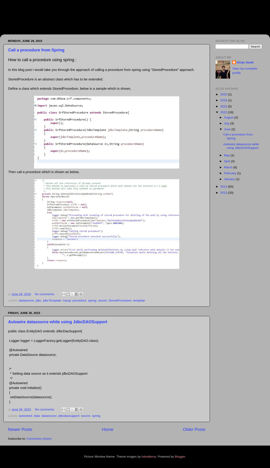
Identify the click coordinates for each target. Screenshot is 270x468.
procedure (79, 300)
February (230, 173)
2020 (224, 94)
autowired (25, 415)
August (229, 117)
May (227, 155)
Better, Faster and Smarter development (90, 21)
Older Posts (194, 429)
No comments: (45, 294)
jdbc (39, 300)
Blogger (180, 456)
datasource (26, 300)
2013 (224, 192)
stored (102, 300)
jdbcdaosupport (68, 415)
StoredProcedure (119, 300)
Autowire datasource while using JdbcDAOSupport (57, 322)
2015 (224, 112)
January (230, 179)
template (139, 300)
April (227, 161)
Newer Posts (20, 429)
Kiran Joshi (245, 62)
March (228, 167)
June (227, 129)
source (85, 415)
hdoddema (149, 456)
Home (107, 429)
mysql (67, 300)
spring (92, 300)
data (37, 415)
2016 (224, 106)
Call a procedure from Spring (36, 50)
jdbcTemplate (52, 300)
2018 (224, 100)
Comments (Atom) (39, 438)
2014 (224, 186)
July (227, 123)
